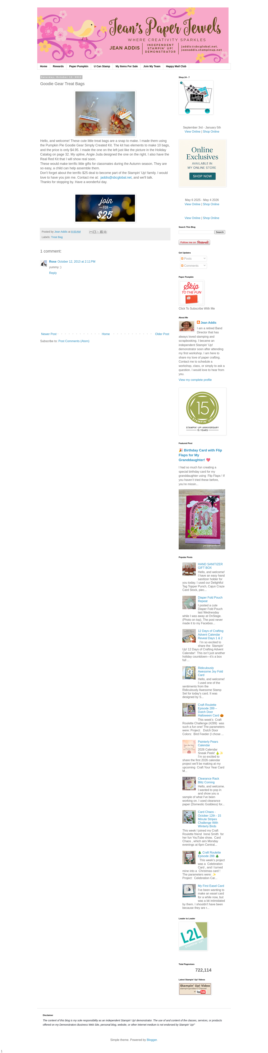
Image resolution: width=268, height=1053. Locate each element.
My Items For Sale (127, 66)
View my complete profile (195, 379)
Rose (52, 261)
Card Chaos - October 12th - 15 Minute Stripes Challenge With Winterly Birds (209, 819)
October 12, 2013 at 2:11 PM (76, 261)
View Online (192, 131)
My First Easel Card (211, 885)
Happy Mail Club (176, 66)
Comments (190, 265)
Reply (53, 273)
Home (43, 66)
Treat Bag (57, 237)
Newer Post (49, 334)
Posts (186, 258)
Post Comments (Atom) (73, 341)
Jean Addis (208, 322)
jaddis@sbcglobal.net (116, 177)
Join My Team (151, 66)
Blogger (152, 1039)
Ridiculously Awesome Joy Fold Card (210, 671)
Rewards (58, 66)
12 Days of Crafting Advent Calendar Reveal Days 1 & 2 (210, 634)
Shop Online (211, 131)
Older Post (162, 334)
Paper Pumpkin (78, 66)
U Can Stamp (102, 66)
